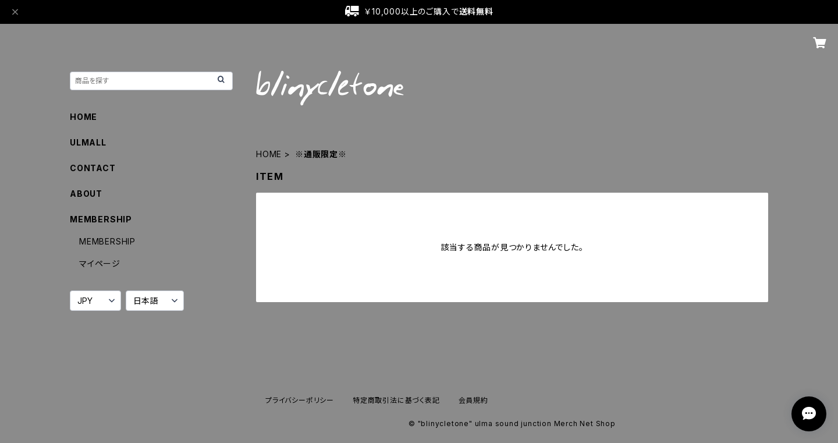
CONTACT (93, 168)
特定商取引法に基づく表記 (396, 400)
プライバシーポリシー (299, 400)
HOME (269, 154)
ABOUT (86, 194)
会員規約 (473, 400)
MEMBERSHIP (107, 241)
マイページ (99, 263)
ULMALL (88, 142)
